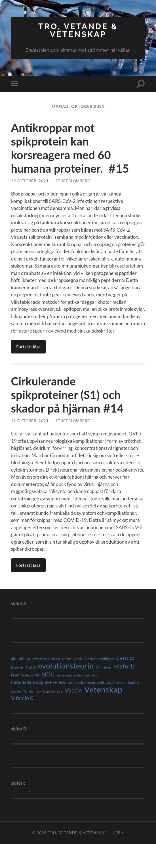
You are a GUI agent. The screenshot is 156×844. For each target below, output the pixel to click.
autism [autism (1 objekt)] (66, 659)
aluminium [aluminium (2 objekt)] (20, 658)
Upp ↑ (118, 832)
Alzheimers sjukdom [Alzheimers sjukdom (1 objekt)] (46, 659)
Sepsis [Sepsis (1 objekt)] (120, 682)
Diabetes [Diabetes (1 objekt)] (17, 667)
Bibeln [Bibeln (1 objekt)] (78, 659)
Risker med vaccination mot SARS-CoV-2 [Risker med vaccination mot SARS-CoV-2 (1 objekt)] (86, 682)
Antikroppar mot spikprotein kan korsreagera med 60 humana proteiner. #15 (70, 148)
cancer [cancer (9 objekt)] (126, 657)
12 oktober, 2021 (30, 420)
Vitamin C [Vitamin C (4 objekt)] (22, 698)
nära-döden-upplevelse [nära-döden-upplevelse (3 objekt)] (34, 682)
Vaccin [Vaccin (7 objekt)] (73, 690)
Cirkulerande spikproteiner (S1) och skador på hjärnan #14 (69, 394)
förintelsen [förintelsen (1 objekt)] (103, 667)
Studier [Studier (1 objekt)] (16, 691)
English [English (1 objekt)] (31, 667)
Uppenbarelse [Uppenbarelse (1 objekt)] (52, 691)
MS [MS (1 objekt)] (37, 675)
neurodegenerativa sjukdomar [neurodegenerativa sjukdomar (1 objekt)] (77, 675)
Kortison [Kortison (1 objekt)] (27, 675)
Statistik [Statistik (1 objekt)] (133, 682)
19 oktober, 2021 (30, 181)
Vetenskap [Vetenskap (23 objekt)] (103, 689)
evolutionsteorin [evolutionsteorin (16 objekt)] (66, 665)
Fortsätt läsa (28, 346)
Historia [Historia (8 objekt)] (124, 666)
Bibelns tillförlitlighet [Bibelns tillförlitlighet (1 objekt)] (99, 659)
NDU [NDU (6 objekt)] (48, 674)
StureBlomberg (73, 181)
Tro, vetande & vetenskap (78, 30)
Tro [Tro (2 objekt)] (38, 691)
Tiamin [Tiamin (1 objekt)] (28, 691)
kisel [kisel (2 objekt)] (15, 674)
